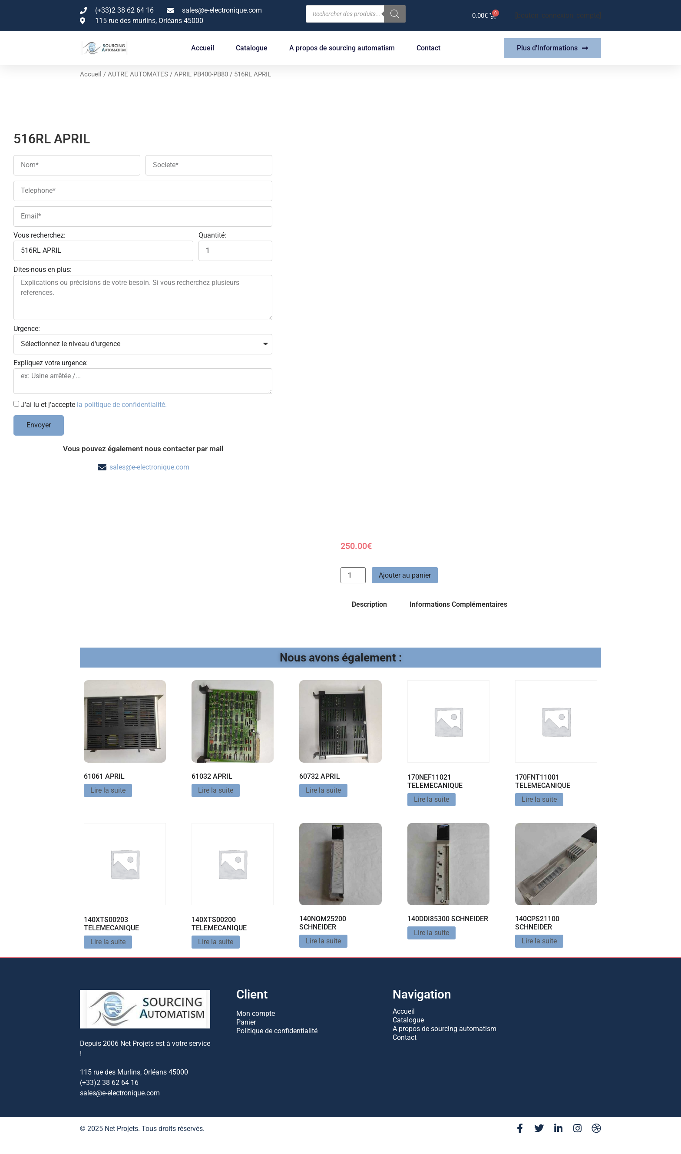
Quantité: (212, 235)
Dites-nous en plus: (42, 270)
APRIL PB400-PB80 (201, 74)
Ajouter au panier (405, 575)
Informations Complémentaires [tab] (458, 604)
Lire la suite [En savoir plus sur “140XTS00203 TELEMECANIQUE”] (108, 942)
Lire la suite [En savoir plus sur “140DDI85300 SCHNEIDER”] (431, 933)
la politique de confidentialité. (122, 404)
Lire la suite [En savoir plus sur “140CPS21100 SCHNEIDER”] (539, 941)
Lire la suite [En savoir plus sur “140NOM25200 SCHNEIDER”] (323, 941)
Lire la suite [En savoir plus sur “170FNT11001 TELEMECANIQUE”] (539, 799)
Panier (246, 1022)
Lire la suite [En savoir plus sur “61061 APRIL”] (108, 790)
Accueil (202, 48)
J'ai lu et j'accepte (94, 404)
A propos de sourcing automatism (342, 48)
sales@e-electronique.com (149, 467)
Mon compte (255, 1013)
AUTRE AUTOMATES (138, 74)
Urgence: (26, 329)
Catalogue (252, 48)
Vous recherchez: (39, 235)
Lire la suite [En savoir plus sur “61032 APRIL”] (215, 790)
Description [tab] (369, 604)
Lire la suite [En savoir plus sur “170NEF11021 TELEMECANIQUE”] (431, 799)
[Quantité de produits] (353, 575)
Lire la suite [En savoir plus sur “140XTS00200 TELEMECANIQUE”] (215, 942)
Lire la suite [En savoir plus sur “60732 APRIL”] (323, 790)
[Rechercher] (395, 14)
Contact (428, 48)
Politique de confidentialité (276, 1031)
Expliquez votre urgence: (50, 363)
